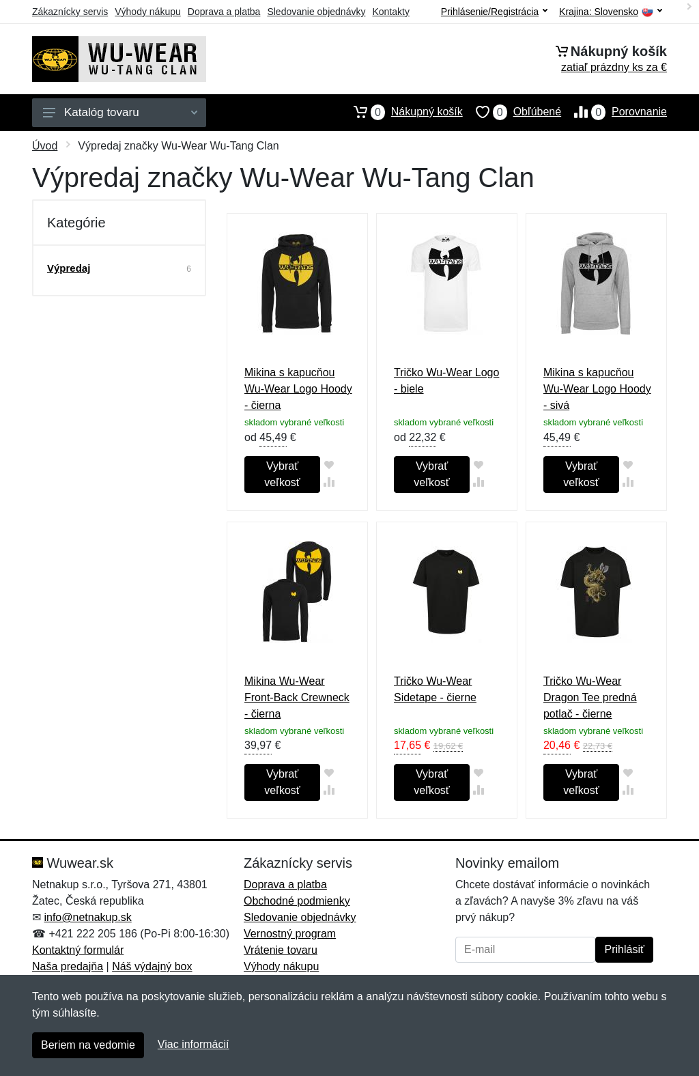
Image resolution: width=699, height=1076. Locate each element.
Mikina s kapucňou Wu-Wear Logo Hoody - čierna (298, 389)
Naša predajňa (67, 966)
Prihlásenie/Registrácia (494, 11)
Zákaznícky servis (70, 11)
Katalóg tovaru (120, 112)
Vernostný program (290, 933)
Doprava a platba (224, 11)
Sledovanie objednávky (316, 11)
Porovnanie (614, 112)
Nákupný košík (402, 112)
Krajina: (610, 12)
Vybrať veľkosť (282, 474)
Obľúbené (512, 112)
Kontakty (390, 11)
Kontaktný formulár (78, 950)
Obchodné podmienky (297, 901)
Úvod (44, 146)
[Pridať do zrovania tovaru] (328, 481)
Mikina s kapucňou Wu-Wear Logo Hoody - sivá (597, 389)
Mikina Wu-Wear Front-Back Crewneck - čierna (297, 697)
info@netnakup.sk (87, 917)
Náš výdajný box (152, 966)
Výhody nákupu (148, 11)
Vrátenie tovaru (280, 950)
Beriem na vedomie (88, 1045)
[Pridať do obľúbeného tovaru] (328, 464)
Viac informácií (193, 1044)
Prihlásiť (624, 949)
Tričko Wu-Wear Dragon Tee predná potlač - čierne (590, 697)
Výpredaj (68, 268)
